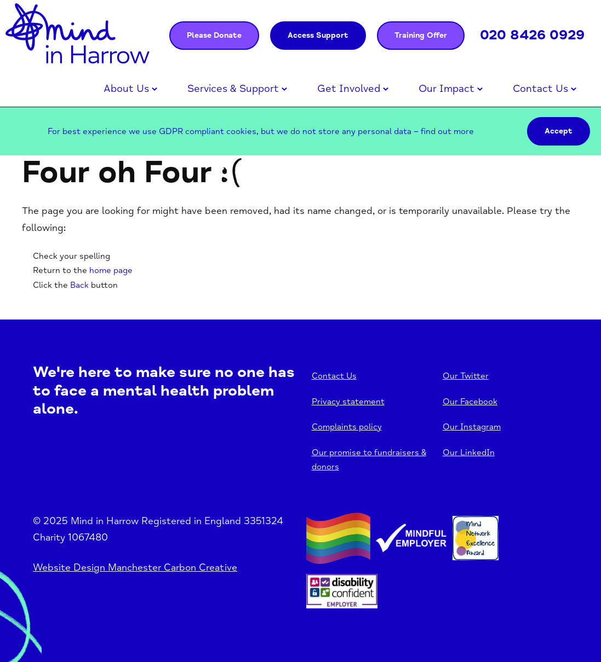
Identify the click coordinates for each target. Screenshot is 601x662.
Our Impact (446, 88)
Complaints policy (347, 426)
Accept (559, 131)
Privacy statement (348, 401)
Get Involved (348, 88)
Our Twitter (466, 375)
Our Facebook (470, 401)
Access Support (318, 35)
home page (111, 270)
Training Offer (420, 35)
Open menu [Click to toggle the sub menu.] (154, 89)
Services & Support (233, 88)
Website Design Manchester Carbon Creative (135, 567)
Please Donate (214, 35)
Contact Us (540, 88)
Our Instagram (472, 426)
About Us (126, 88)
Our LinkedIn (469, 452)
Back (79, 285)
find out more (447, 131)
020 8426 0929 (532, 35)
